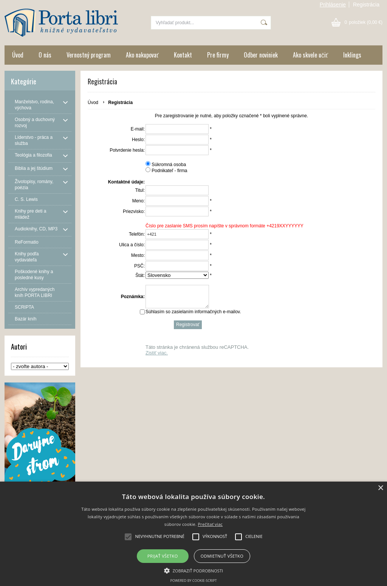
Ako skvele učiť (310, 54)
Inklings (352, 54)
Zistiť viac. (157, 357)
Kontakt (183, 54)
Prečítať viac (210, 524)
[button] (193, 570)
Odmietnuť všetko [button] (222, 556)
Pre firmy (218, 54)
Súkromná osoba (169, 164)
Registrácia (366, 5)
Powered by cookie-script (193, 580)
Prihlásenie (333, 5)
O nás (45, 54)
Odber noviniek (261, 54)
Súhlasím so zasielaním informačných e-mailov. (193, 316)
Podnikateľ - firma (169, 170)
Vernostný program (89, 54)
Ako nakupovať (142, 54)
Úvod (17, 54)
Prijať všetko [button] (162, 556)
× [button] (380, 488)
